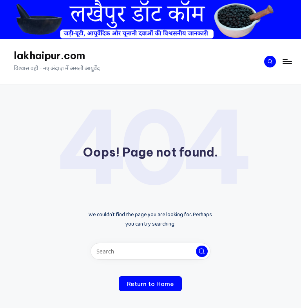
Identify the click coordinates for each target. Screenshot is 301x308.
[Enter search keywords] (150, 251)
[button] (202, 251)
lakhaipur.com (49, 55)
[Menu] (287, 61)
